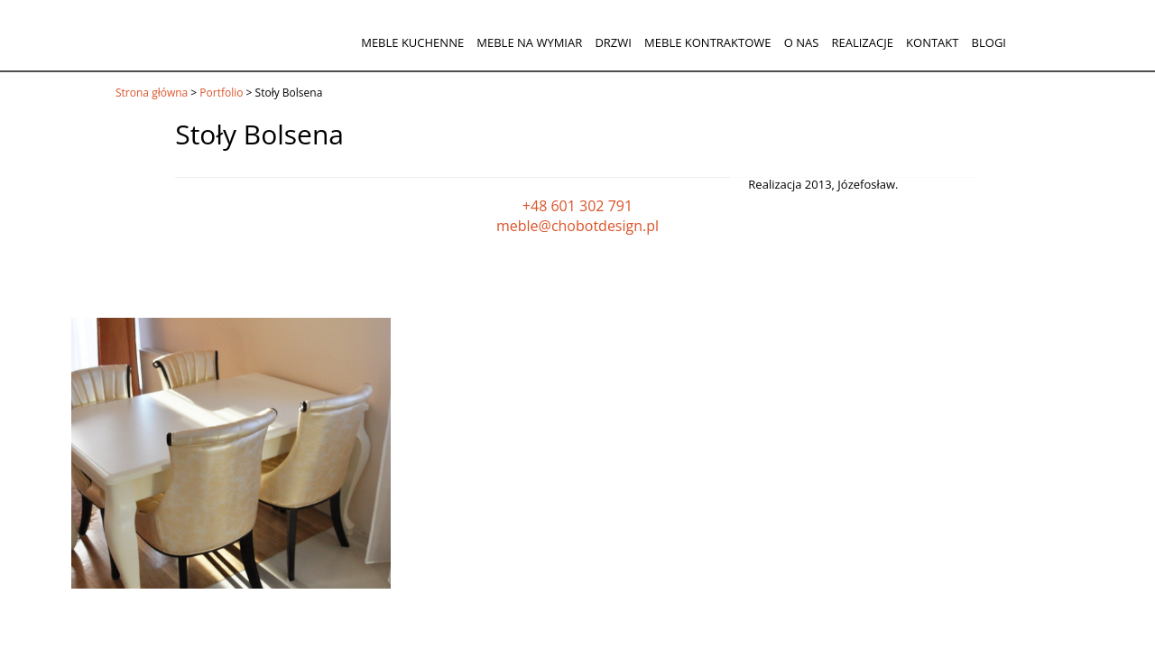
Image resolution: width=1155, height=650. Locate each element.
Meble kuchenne (412, 42)
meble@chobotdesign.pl (577, 226)
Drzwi (613, 42)
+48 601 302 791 (577, 206)
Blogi (989, 42)
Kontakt (932, 42)
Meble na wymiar (529, 42)
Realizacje (861, 42)
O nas (801, 42)
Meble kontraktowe (707, 42)
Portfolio (221, 92)
